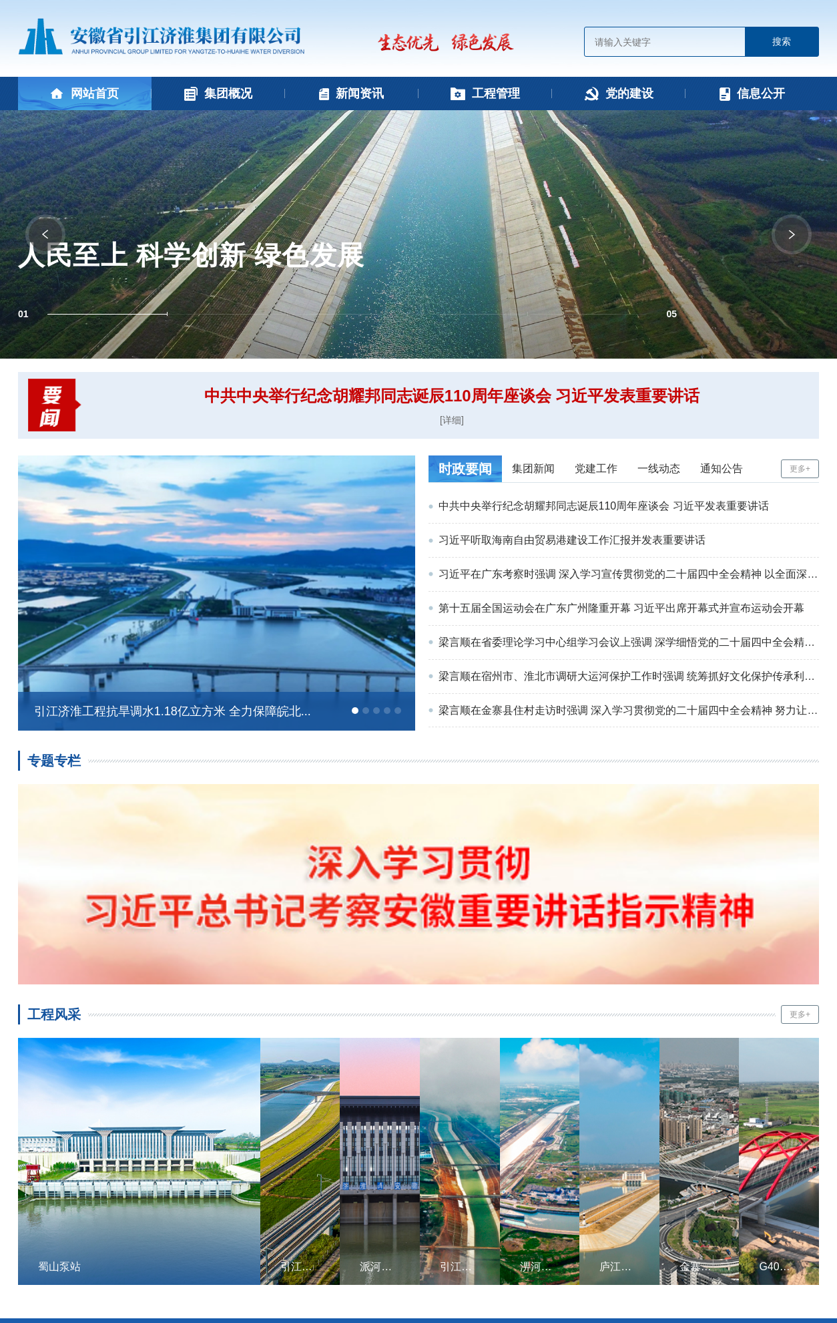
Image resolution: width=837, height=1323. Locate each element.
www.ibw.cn (549, 1293)
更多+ (800, 469)
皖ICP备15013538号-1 (478, 1275)
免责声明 (574, 1258)
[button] (107, 314)
